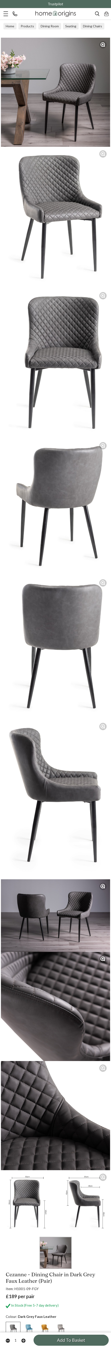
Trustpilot (55, 4)
